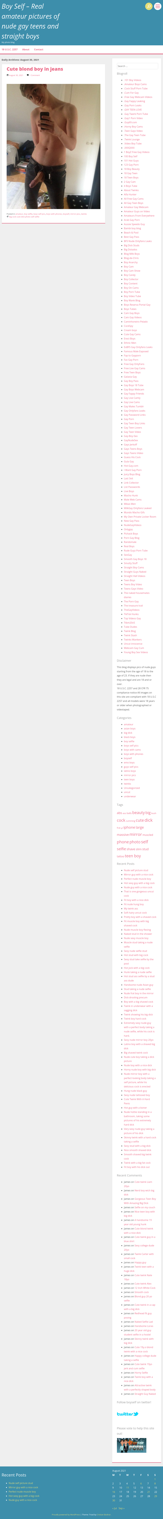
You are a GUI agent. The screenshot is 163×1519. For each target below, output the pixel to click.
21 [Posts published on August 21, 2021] (148, 1492)
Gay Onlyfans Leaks (134, 410)
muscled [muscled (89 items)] (148, 835)
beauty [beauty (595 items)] (138, 812)
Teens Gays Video (133, 588)
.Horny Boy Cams (133, 126)
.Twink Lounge (132, 139)
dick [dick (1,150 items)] (149, 820)
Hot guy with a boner (135, 1107)
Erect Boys (129, 338)
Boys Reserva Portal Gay (137, 304)
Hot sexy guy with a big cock (139, 883)
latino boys (130, 771)
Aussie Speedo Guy (134, 224)
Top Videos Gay (132, 618)
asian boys (129, 728)
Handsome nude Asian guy (138, 984)
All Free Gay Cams (134, 198)
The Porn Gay (131, 601)
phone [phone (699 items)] (123, 842)
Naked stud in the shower (138, 933)
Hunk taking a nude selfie (138, 972)
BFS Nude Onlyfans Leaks (138, 241)
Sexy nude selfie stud (135, 951)
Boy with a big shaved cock (138, 1001)
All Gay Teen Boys (133, 203)
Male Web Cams (133, 499)
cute (19, 216)
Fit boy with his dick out (137, 1167)
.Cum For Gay (131, 92)
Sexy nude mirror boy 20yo (139, 1039)
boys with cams (132, 749)
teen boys (129, 779)
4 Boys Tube (130, 186)
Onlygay (128, 529)
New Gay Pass (131, 520)
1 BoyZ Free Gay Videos (137, 152)
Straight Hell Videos (134, 576)
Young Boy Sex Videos (136, 652)
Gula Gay (129, 461)
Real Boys (129, 546)
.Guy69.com (130, 122)
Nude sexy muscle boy (136, 938)
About (25, 49)
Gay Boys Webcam (134, 389)
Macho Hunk (131, 495)
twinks (84, 214)
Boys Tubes (130, 309)
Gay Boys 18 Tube (133, 385)
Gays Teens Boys (133, 448)
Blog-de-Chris (131, 258)
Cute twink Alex (143, 1283)
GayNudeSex (131, 440)
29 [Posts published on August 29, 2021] (155, 1496)
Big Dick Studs (131, 245)
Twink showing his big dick (138, 1014)
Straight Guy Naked (145, 1393)
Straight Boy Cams (134, 567)
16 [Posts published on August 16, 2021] (113, 1492)
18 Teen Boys (131, 177)
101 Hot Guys (131, 160)
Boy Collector (131, 279)
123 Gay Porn (131, 164)
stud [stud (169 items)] (145, 849)
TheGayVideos (132, 609)
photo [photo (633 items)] (135, 842)
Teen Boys (129, 580)
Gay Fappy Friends (134, 393)
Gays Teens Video (133, 453)
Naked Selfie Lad (144, 1321)
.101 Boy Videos (132, 80)
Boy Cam (129, 266)
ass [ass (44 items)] (124, 813)
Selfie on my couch (145, 1207)
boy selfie (28, 214)
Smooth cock (142, 1292)
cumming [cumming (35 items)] (130, 820)
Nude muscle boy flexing (137, 929)
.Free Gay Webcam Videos (138, 97)
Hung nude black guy (135, 1090)
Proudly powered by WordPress (66, 1514)
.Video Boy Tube (133, 143)
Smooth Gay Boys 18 (135, 559)
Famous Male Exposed (136, 351)
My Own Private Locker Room (140, 516)
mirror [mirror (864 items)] (135, 834)
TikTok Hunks (131, 614)
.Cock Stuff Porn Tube (136, 88)
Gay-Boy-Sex (131, 436)
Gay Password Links (135, 414)
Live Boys (129, 491)
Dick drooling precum (136, 997)
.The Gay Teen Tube (135, 135)
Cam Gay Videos (133, 317)
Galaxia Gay (130, 376)
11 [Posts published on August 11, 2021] (127, 1487)
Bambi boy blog (132, 228)
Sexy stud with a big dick (137, 1145)
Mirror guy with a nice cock (138, 874)
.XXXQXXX (129, 147)
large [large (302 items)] (140, 827)
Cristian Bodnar (104, 1514)
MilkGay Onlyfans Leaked (138, 508)
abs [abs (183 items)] (119, 813)
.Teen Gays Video (133, 130)
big (10, 216)
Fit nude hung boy (134, 904)
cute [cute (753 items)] (140, 820)
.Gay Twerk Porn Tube (136, 114)
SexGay (128, 554)
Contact (38, 49)
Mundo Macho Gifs (134, 512)
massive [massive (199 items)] (123, 834)
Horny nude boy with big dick (140, 1069)
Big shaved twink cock (136, 1052)
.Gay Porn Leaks (133, 105)
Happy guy (140, 1262)
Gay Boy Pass (131, 381)
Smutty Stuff (131, 563)
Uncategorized (132, 788)
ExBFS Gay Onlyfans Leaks (138, 347)
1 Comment (34, 75)
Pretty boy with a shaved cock (140, 917)
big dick (128, 732)
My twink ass (131, 908)
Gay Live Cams (132, 402)
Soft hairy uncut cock (135, 912)
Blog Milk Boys (132, 253)
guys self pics (131, 766)
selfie (37, 216)
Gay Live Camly (132, 398)
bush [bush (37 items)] (153, 813)
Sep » (122, 1508)
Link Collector (131, 482)
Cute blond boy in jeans (35, 69)
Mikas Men (130, 503)
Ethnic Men (130, 342)
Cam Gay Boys (132, 313)
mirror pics (75, 214)
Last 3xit (128, 478)
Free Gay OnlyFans (134, 364)
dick (23, 216)
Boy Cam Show (132, 270)
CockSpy (128, 326)
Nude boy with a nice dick (138, 1065)
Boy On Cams (131, 287)
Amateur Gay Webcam (136, 207)
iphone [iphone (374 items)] (129, 827)
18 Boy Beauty (132, 169)
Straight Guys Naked (135, 571)
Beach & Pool (131, 232)
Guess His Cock (132, 457)
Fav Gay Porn (131, 359)
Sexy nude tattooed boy (137, 1095)
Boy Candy (130, 275)
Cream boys (130, 330)
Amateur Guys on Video (137, 211)
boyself (66, 214)
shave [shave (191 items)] (131, 849)
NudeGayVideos (133, 525)
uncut (127, 792)
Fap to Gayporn (132, 355)
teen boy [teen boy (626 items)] (133, 855)
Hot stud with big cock (136, 955)
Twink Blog (130, 631)
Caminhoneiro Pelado (136, 321)
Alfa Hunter (130, 194)
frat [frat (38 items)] (118, 827)
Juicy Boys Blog (132, 474)
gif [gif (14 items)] (122, 828)
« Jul (114, 1508)
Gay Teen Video (132, 432)
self (32, 216)
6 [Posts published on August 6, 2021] (141, 1483)
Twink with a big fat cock (137, 1162)
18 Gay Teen (131, 173)
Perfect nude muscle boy (137, 878)
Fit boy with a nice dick (136, 900)
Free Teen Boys (132, 372)
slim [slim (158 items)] (139, 849)
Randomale (130, 542)
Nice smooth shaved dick (137, 1150)
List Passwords (132, 487)
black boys (129, 737)
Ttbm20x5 (129, 622)
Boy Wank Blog (132, 300)
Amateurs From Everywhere (139, 215)
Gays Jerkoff (130, 444)
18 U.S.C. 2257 (10, 49)
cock (14, 216)
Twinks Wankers (133, 639)
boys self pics (39, 214)
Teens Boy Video (133, 584)
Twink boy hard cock (135, 1018)
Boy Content (131, 283)
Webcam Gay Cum (134, 648)
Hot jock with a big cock (137, 967)
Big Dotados (130, 249)
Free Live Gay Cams (134, 368)
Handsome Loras (144, 1326)
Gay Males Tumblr (134, 406)
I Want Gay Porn (133, 470)
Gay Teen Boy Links (134, 423)
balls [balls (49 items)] (129, 813)
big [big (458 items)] (148, 812)
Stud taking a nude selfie (137, 989)
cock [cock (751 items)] (121, 820)
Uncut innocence (133, 643)
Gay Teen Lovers (133, 427)
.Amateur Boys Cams (135, 84)
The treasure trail (133, 605)
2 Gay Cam (130, 181)
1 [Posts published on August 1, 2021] (155, 1479)
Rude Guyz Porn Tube (136, 550)
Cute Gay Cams (132, 334)
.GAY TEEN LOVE (133, 109)
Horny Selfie (141, 1372)
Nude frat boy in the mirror (139, 993)
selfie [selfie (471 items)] (121, 848)
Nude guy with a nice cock (138, 887)
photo (27, 216)
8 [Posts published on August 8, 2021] (155, 1483)
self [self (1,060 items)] (144, 842)
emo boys (129, 762)
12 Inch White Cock (145, 1288)
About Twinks (131, 190)
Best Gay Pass (131, 236)
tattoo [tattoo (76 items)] (120, 856)
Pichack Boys (131, 533)
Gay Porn (129, 419)
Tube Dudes (130, 626)
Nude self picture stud (136, 870)
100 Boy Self (130, 156)
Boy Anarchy (131, 262)
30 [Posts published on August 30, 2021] (113, 1500)
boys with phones (54, 214)
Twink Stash (130, 635)
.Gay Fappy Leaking (134, 101)
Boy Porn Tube (132, 292)
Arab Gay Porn (132, 220)
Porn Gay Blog (131, 538)
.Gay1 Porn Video (133, 118)
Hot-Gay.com (131, 465)
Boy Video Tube (132, 296)
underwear (130, 796)
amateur (19, 214)
